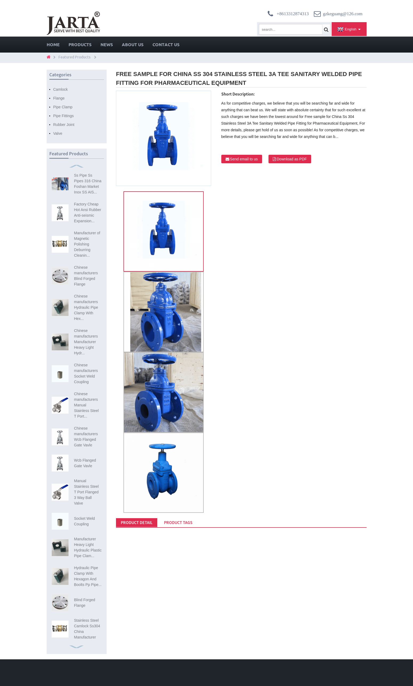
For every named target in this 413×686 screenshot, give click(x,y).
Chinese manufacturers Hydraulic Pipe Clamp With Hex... (86, 307)
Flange (59, 98)
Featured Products (74, 57)
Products (80, 44)
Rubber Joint (63, 124)
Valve (57, 133)
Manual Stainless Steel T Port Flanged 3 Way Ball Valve (86, 492)
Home (53, 44)
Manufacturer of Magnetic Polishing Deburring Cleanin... (87, 244)
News (107, 44)
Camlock (60, 89)
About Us (132, 44)
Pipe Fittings (63, 116)
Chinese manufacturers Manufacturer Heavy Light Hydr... (86, 341)
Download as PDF (292, 159)
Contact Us (166, 44)
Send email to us (244, 159)
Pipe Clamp (63, 107)
